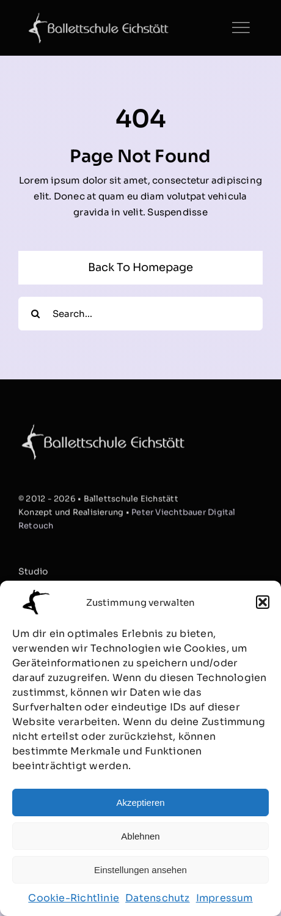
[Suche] (35, 313)
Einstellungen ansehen (140, 870)
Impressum (224, 898)
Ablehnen (140, 836)
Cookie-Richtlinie (73, 898)
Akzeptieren (140, 802)
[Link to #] (241, 27)
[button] (263, 602)
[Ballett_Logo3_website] (98, 17)
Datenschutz (157, 898)
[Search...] (140, 313)
